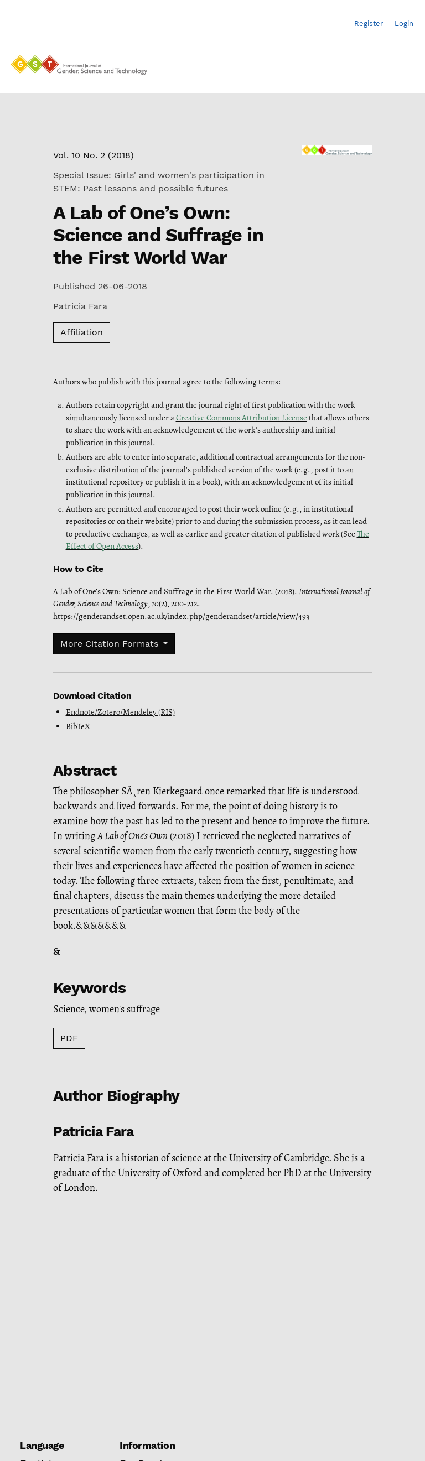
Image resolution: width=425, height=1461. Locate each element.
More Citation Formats (110, 643)
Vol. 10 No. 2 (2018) (93, 155)
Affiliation (81, 332)
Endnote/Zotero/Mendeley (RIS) (120, 711)
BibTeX (78, 726)
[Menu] (403, 68)
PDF (69, 1038)
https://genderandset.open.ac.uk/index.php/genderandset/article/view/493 (181, 616)
